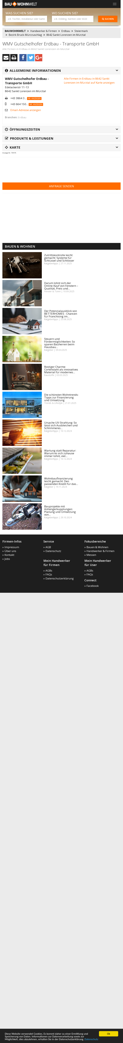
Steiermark (81, 31)
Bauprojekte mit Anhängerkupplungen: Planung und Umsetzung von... (60, 510)
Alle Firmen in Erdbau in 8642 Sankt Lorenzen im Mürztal (35, 49)
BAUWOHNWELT (15, 31)
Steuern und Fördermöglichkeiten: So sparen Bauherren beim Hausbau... (59, 343)
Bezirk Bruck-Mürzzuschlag (25, 35)
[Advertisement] (60, 167)
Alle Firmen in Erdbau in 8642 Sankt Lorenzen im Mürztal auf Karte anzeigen (89, 80)
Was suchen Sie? (19, 13)
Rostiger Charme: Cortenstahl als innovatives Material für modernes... (61, 369)
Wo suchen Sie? (65, 13)
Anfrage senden (61, 186)
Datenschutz (91, 1039)
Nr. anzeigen (34, 98)
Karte (12, 147)
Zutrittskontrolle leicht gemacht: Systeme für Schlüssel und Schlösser (59, 257)
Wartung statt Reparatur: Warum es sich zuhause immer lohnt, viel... (60, 453)
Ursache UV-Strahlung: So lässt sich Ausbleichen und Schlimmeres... (61, 425)
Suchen (108, 18)
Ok (108, 1033)
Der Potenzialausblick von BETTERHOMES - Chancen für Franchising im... (60, 313)
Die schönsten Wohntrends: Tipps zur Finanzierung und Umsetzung (61, 397)
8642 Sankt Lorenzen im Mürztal (66, 35)
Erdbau (65, 31)
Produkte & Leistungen (29, 138)
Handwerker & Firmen (43, 31)
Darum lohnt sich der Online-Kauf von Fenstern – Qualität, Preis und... (61, 285)
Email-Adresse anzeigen (25, 110)
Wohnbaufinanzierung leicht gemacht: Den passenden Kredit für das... (61, 481)
